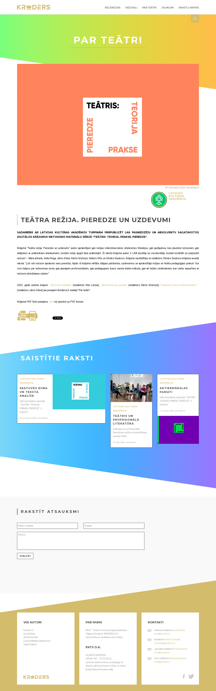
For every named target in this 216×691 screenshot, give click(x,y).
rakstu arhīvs (189, 7)
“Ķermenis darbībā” (61, 285)
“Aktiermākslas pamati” (114, 285)
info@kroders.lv (162, 652)
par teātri (149, 7)
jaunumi (167, 7)
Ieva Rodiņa (29, 633)
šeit (51, 301)
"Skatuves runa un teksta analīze (178, 285)
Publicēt (25, 559)
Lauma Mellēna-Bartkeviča (36, 641)
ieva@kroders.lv (162, 633)
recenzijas (112, 7)
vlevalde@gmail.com (164, 643)
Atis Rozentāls (30, 637)
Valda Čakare (30, 644)
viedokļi (131, 7)
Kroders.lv (28, 630)
